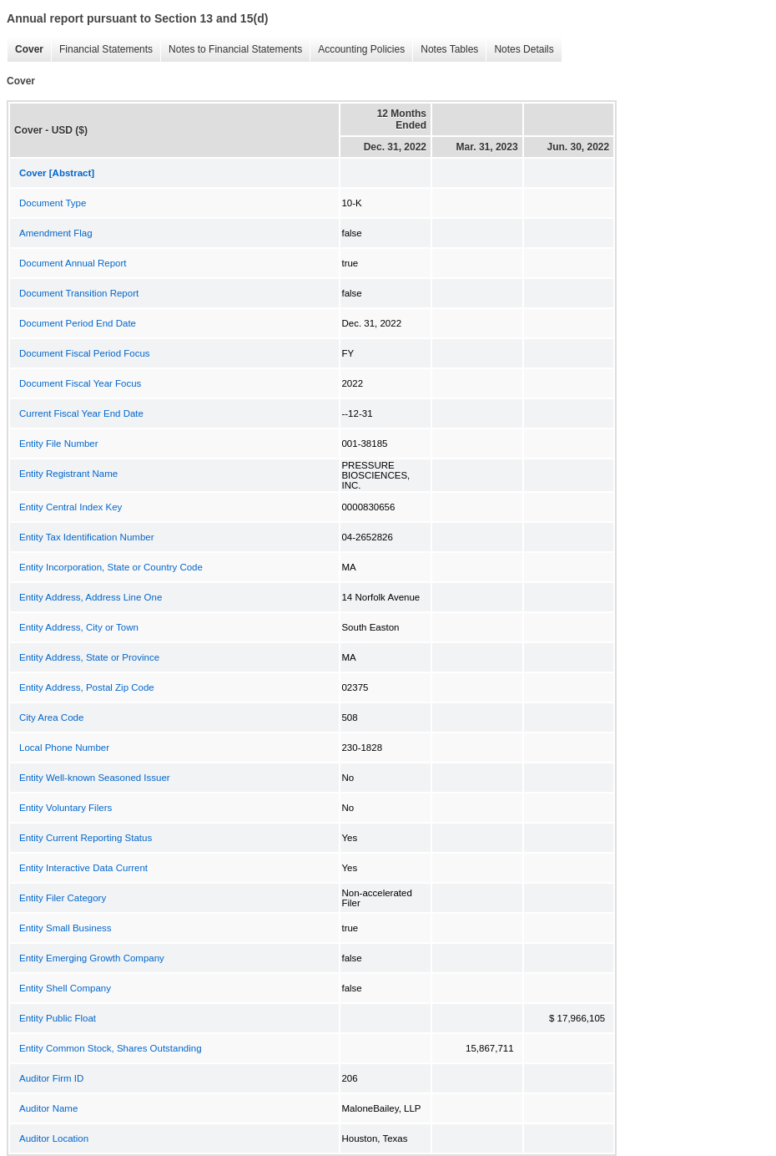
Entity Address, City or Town (79, 627)
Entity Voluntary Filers (65, 808)
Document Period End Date (77, 323)
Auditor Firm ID (51, 1078)
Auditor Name (48, 1108)
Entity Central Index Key (70, 507)
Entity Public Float (57, 1018)
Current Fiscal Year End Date (81, 413)
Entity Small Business (65, 928)
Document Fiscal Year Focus (80, 383)
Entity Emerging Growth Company (91, 958)
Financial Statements (102, 49)
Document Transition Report (79, 293)
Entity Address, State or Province (89, 657)
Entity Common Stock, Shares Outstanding (110, 1048)
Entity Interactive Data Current (83, 868)
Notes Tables (445, 49)
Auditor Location (53, 1138)
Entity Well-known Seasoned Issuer (94, 778)
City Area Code (51, 717)
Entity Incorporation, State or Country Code (111, 567)
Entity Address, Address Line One (90, 597)
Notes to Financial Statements (231, 49)
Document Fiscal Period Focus (84, 353)
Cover (25, 49)
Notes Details (519, 49)
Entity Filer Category (62, 898)
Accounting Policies (357, 49)
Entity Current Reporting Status (85, 838)
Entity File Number (58, 444)
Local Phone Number (64, 748)
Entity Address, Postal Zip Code (86, 687)
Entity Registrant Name (68, 474)
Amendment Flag (56, 233)
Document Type (52, 203)
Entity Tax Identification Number (86, 537)
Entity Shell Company (65, 988)
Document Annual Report (73, 263)
